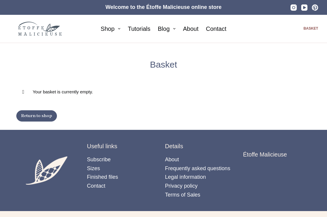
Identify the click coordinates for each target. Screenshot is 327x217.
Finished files (102, 177)
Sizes (93, 168)
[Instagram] (294, 7)
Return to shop (36, 116)
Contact (216, 28)
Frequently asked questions (197, 168)
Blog (168, 28)
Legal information (185, 177)
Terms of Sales (182, 195)
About (190, 28)
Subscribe (99, 159)
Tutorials (139, 28)
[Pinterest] (315, 7)
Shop (112, 28)
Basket (311, 28)
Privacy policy (181, 186)
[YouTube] (304, 7)
